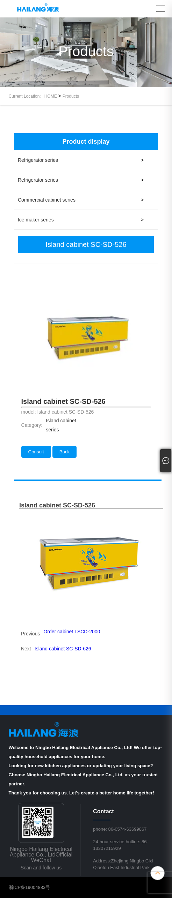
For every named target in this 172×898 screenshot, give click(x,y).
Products (71, 96)
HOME (50, 96)
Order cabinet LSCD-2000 (71, 631)
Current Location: (26, 96)
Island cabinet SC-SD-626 (63, 648)
